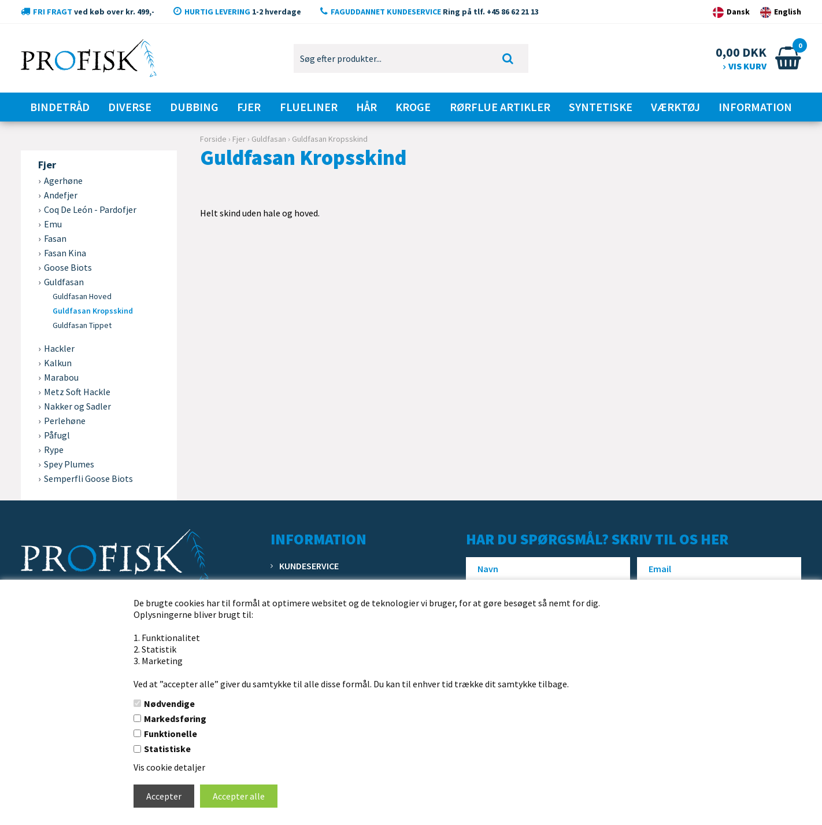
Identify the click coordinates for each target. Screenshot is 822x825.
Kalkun (58, 363)
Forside (213, 139)
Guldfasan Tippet (82, 325)
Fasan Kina (65, 253)
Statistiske (167, 748)
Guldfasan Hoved (82, 296)
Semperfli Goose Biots (88, 478)
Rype (54, 449)
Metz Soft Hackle (77, 391)
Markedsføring (175, 718)
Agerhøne (63, 180)
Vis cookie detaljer (169, 767)
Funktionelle (170, 733)
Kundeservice (309, 566)
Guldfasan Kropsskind (93, 310)
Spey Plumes (69, 464)
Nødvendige (169, 703)
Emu (53, 224)
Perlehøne (65, 420)
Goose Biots (68, 267)
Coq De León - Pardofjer (90, 209)
